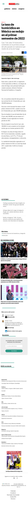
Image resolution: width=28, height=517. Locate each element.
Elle (2, 402)
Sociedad (3, 390)
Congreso (11, 388)
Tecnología (3, 383)
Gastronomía (4, 443)
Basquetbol (17, 436)
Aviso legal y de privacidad (13, 494)
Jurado (13, 446)
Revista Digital (8, 438)
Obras (7, 383)
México (3, 22)
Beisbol (5, 436)
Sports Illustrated (6, 434)
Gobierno (3, 388)
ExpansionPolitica (17, 478)
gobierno (7, 9)
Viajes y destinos (14, 443)
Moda (16, 396)
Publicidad (13, 491)
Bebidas (9, 443)
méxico (14, 9)
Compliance (13, 492)
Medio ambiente (4, 423)
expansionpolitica (14, 478)
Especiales (16, 431)
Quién (3, 394)
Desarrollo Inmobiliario (12, 416)
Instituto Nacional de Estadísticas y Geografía (14, 233)
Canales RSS (13, 496)
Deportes (13, 408)
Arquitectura (4, 418)
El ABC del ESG (19, 425)
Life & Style (4, 407)
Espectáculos (4, 396)
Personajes (20, 443)
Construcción (4, 416)
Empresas (3, 381)
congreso (21, 9)
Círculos (13, 396)
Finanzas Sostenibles (5, 425)
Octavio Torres (8, 320)
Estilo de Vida (8, 446)
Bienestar (3, 446)
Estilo (2, 408)
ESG (10, 383)
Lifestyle (3, 438)
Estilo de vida (13, 403)
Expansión (4, 379)
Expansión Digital (9, 315)
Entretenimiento (7, 408)
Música (20, 408)
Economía (19, 381)
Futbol (2, 436)
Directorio (13, 498)
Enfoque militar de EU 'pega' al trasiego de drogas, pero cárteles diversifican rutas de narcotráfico (13, 212)
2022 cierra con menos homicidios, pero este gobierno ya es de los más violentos (12, 302)
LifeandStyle (17, 383)
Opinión (21, 388)
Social (9, 423)
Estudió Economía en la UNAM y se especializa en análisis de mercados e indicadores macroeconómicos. (14, 324)
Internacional (23, 381)
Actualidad (3, 431)
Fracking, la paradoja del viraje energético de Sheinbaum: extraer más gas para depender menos (14, 204)
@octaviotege (15, 78)
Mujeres (12, 383)
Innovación (13, 425)
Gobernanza (13, 423)
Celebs (9, 403)
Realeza (9, 396)
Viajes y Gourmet (5, 398)
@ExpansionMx (11, 317)
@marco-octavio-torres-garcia (14, 331)
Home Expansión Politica (11, 381)
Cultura (10, 398)
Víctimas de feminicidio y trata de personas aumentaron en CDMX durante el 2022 (11, 281)
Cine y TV (17, 408)
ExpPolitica (11, 478)
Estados (17, 388)
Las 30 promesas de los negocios (14, 471)
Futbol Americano (11, 436)
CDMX (14, 388)
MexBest (3, 442)
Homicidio (5, 235)
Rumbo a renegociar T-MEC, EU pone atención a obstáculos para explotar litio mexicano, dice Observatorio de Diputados (13, 219)
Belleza (19, 396)
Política (3, 387)
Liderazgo (8, 431)
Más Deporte (22, 436)
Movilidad (19, 423)
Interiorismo (9, 418)
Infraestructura (20, 416)
